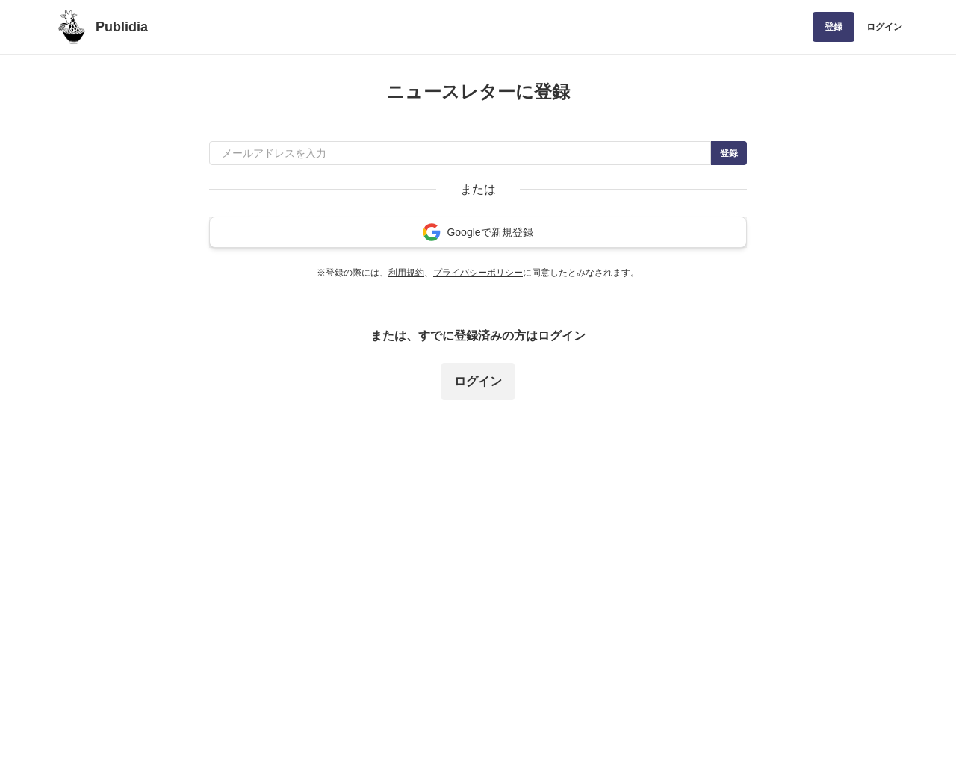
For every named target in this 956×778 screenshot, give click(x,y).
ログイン (884, 26)
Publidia (122, 26)
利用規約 (406, 272)
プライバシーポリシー (478, 272)
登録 (833, 27)
